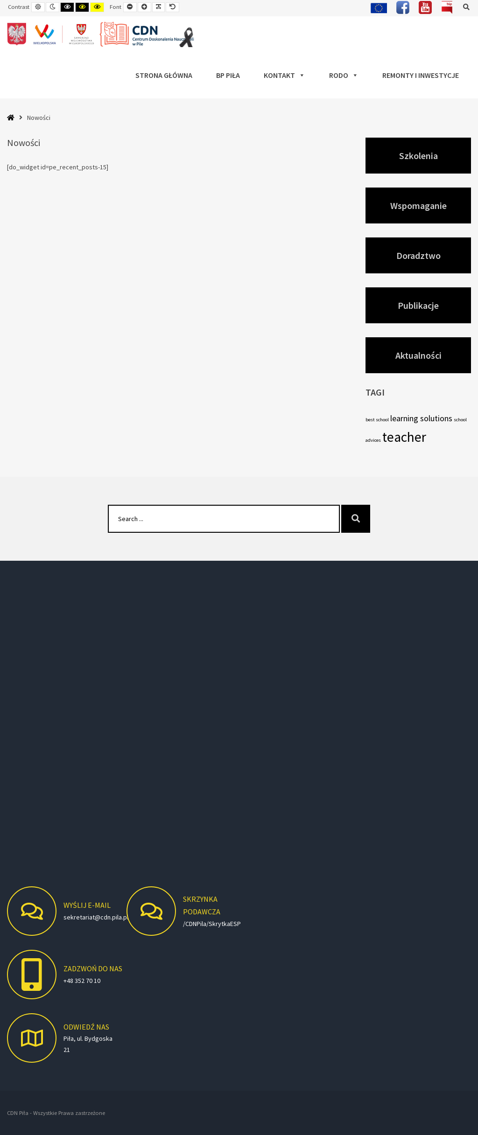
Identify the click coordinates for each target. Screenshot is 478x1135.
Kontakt (284, 75)
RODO (343, 75)
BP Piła (228, 75)
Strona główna (163, 75)
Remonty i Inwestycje (420, 75)
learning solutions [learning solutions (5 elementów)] (421, 418)
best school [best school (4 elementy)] (377, 420)
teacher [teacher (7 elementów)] (404, 437)
